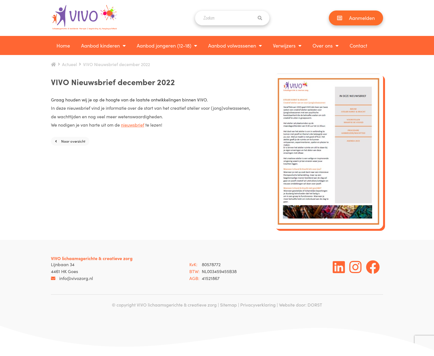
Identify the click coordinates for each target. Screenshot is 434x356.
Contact (358, 45)
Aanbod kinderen (100, 45)
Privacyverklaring (258, 305)
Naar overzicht (70, 141)
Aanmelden (356, 17)
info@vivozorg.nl (72, 278)
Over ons (322, 45)
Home (63, 45)
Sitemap (228, 305)
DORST (315, 305)
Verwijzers (284, 45)
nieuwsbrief (132, 125)
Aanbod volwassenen (232, 45)
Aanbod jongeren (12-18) (164, 45)
